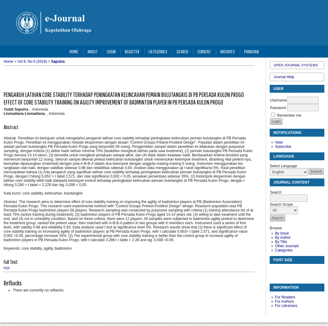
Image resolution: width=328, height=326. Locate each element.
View (279, 142)
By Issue (282, 233)
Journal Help (284, 77)
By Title (281, 242)
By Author (283, 237)
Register (132, 51)
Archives (227, 51)
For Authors (284, 301)
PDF (7, 268)
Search (182, 51)
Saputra (58, 61)
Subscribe (283, 147)
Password (278, 108)
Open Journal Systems (296, 65)
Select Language (283, 166)
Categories (283, 250)
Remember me (289, 115)
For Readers (285, 297)
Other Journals (287, 246)
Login (111, 51)
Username (278, 100)
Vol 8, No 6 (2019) (32, 61)
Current (204, 51)
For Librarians (286, 306)
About (92, 51)
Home (74, 51)
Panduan (251, 51)
